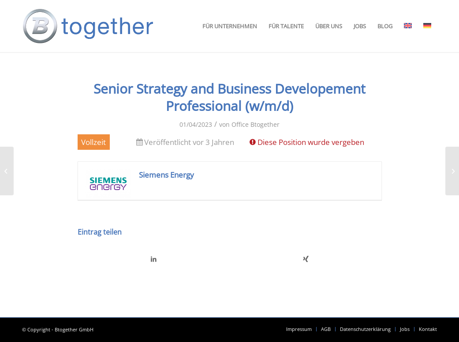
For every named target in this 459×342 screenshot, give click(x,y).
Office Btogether (255, 124)
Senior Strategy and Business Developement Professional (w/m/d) (229, 97)
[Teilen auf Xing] (305, 259)
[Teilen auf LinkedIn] (154, 259)
